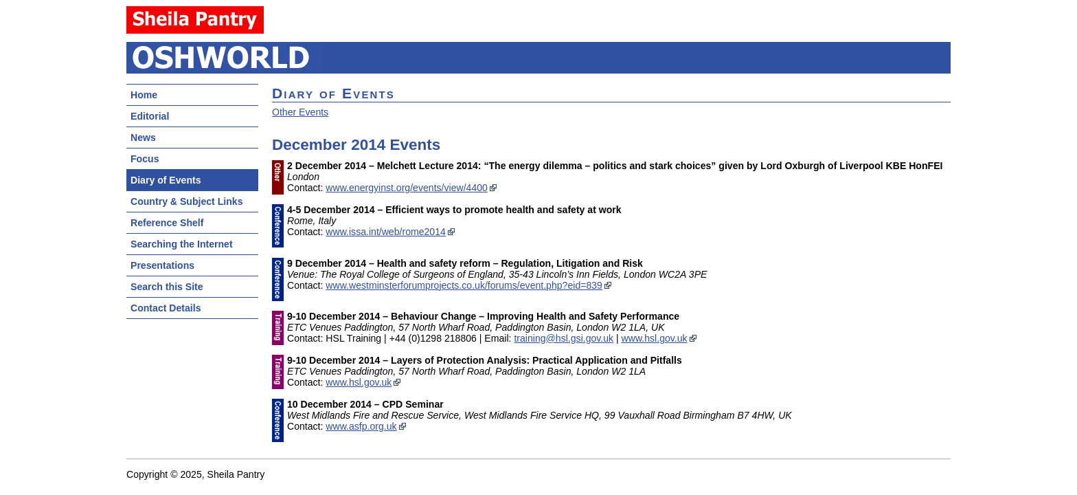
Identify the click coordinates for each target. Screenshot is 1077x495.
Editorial (150, 116)
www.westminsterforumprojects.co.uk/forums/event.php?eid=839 (464, 285)
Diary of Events (166, 180)
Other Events (300, 112)
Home (144, 94)
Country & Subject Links (186, 201)
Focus (145, 158)
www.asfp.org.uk (361, 426)
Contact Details (166, 308)
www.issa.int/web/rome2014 (386, 231)
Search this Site (167, 286)
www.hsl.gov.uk (655, 338)
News (143, 137)
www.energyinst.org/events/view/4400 (407, 187)
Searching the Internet (182, 244)
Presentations (162, 265)
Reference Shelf (167, 222)
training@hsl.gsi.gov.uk (563, 338)
